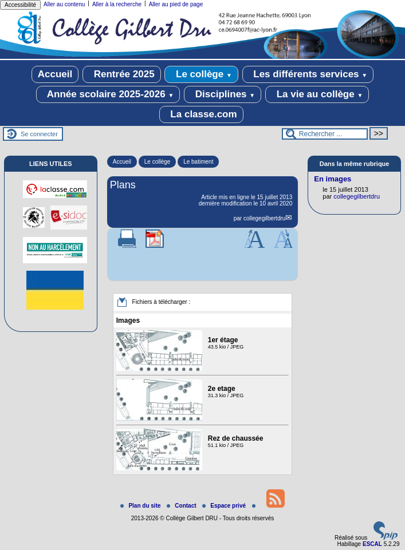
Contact (182, 505)
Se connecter (39, 133)
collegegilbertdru (264, 218)
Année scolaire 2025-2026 (108, 94)
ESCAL (372, 544)
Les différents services (308, 74)
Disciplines (222, 94)
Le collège (201, 74)
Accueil (55, 74)
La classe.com (201, 114)
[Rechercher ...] (325, 134)
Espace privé (224, 505)
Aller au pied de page (176, 4)
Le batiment (198, 162)
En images (332, 179)
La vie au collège (317, 94)
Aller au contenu (64, 4)
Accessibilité (20, 5)
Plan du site (141, 505)
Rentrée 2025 (122, 74)
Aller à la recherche (116, 4)
